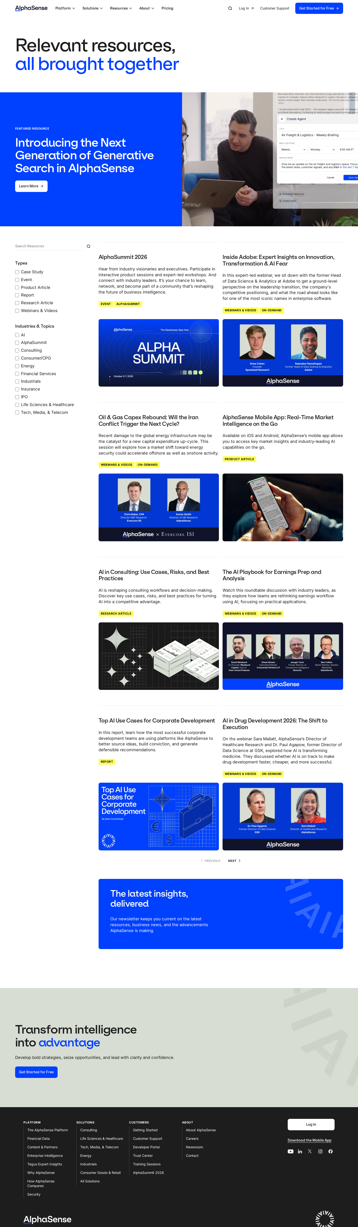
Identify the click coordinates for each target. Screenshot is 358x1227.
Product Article (239, 459)
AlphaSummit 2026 (148, 1172)
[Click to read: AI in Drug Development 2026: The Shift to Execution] (283, 816)
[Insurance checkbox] (17, 389)
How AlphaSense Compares (40, 1183)
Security (34, 1194)
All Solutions (90, 1181)
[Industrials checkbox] (17, 381)
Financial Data (38, 1138)
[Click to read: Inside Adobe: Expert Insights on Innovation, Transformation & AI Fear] (283, 353)
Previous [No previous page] (210, 861)
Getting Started (145, 1130)
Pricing (167, 8)
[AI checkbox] (17, 335)
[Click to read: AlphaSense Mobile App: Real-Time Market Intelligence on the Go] (283, 507)
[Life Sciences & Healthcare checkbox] (17, 405)
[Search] (50, 246)
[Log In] (311, 1124)
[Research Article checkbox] (17, 303)
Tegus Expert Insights (44, 1164)
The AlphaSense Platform (47, 1130)
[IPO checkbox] (17, 397)
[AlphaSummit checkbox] (17, 343)
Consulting (88, 1130)
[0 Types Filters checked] (54, 287)
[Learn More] (31, 186)
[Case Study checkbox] (17, 272)
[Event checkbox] (17, 280)
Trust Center (143, 1155)
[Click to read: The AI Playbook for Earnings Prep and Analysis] (283, 656)
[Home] (31, 8)
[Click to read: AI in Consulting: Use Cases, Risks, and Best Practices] (159, 656)
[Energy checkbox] (17, 366)
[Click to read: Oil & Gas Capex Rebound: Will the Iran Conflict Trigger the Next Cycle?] (159, 507)
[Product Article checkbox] (17, 287)
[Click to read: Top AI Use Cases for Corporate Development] (159, 816)
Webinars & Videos (240, 310)
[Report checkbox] (17, 295)
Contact (192, 1155)
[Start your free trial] (36, 1072)
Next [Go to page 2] (234, 861)
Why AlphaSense (41, 1172)
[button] (66, 8)
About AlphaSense (201, 1130)
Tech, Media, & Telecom (99, 1147)
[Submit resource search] (88, 246)
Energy (86, 1155)
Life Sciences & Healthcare (101, 1138)
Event (106, 304)
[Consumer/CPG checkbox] (17, 358)
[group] (291, 8)
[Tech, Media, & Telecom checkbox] (17, 412)
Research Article (116, 613)
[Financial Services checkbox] (17, 374)
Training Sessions (147, 1164)
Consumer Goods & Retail (100, 1172)
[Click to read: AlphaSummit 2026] (159, 353)
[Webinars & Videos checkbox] (17, 311)
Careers (192, 1138)
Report (107, 761)
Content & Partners (42, 1147)
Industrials (88, 1164)
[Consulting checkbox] (17, 350)
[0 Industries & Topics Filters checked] (54, 369)
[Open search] (230, 8)
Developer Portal (146, 1147)
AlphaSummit (128, 304)
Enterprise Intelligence (45, 1155)
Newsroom (194, 1147)
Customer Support (147, 1138)
